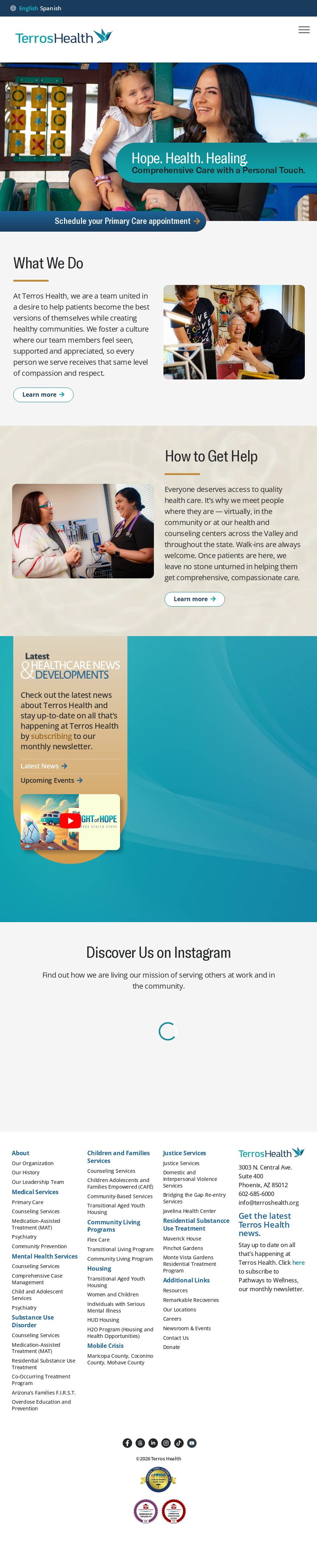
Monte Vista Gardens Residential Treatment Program (189, 1264)
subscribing (51, 736)
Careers (172, 1318)
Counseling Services (36, 1211)
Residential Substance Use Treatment (43, 1364)
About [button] (20, 1153)
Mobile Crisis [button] (105, 1346)
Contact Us (176, 1337)
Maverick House (182, 1238)
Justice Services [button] (185, 1153)
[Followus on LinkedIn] (153, 1443)
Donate (171, 1346)
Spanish (51, 8)
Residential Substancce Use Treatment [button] (196, 1224)
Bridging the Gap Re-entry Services (194, 1198)
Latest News (44, 766)
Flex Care (98, 1239)
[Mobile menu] (304, 31)
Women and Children (112, 1294)
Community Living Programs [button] (113, 1226)
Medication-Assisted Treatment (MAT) (36, 1224)
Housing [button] (99, 1268)
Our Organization (33, 1163)
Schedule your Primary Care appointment (127, 220)
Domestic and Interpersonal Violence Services (190, 1179)
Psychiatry (24, 1236)
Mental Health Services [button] (45, 1256)
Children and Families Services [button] (118, 1157)
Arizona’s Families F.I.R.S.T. (44, 1392)
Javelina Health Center (189, 1210)
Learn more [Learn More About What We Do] (43, 394)
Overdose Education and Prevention (41, 1405)
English (29, 8)
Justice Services (181, 1163)
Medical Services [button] (35, 1192)
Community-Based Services (119, 1196)
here (298, 1263)
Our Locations (179, 1309)
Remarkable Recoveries (191, 1299)
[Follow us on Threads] (140, 1443)
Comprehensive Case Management (37, 1279)
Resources (175, 1290)
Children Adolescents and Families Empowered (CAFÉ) (120, 1183)
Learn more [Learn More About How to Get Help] (195, 599)
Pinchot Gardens (183, 1248)
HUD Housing (103, 1319)
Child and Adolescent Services (37, 1295)
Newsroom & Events (187, 1328)
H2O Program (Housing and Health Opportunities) (120, 1332)
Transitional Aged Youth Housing (116, 1209)
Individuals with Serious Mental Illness (116, 1307)
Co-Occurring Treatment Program (41, 1379)
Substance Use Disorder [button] (32, 1321)
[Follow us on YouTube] (192, 1443)
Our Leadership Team (38, 1181)
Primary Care (27, 1202)
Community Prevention (39, 1246)
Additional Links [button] (186, 1280)
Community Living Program (119, 1258)
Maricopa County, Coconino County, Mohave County (120, 1359)
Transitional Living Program (120, 1249)
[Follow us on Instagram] (166, 1443)
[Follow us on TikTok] (179, 1443)
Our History (25, 1172)
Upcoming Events (51, 780)
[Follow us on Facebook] (127, 1443)
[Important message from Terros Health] (70, 822)
